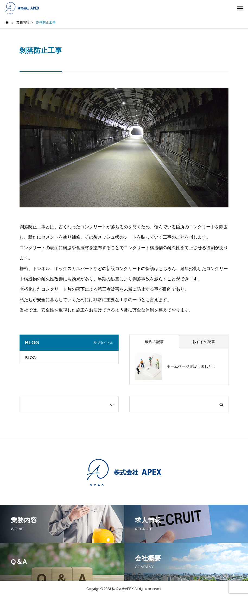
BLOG (30, 357)
